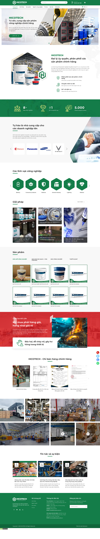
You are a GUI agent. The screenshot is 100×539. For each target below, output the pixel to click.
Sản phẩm (28, 7)
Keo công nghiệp (56, 259)
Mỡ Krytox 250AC (17, 306)
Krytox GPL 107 (17, 284)
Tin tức (46, 7)
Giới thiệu (21, 7)
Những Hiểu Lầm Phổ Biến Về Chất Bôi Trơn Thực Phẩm (24, 480)
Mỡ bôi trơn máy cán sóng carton (50, 222)
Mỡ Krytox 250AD (36, 306)
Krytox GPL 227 (55, 284)
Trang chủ (15, 7)
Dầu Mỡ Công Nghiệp (20, 259)
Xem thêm (81, 202)
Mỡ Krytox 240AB (74, 306)
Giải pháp (57, 7)
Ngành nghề (34, 503)
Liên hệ (51, 7)
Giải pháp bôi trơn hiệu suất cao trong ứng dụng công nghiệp (74, 480)
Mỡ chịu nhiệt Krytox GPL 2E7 (40, 284)
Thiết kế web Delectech (81, 526)
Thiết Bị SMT (74, 259)
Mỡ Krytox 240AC (55, 306)
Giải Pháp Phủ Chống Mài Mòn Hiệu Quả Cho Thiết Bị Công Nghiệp (50, 480)
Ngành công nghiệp (37, 7)
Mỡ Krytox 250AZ (74, 284)
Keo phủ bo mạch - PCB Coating (39, 259)
